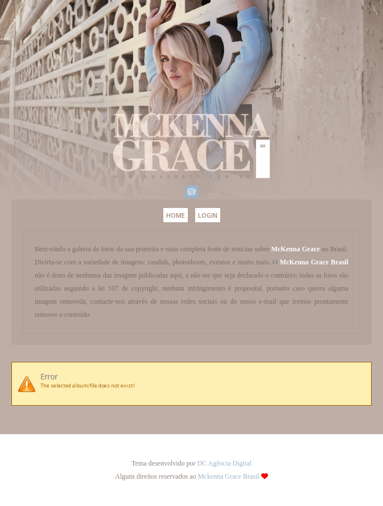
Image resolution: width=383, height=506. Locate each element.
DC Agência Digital (224, 463)
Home (175, 215)
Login (207, 215)
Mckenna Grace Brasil (229, 476)
